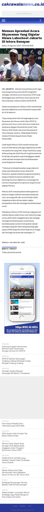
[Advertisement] (22, 398)
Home (15, 506)
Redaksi (23, 506)
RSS (29, 506)
